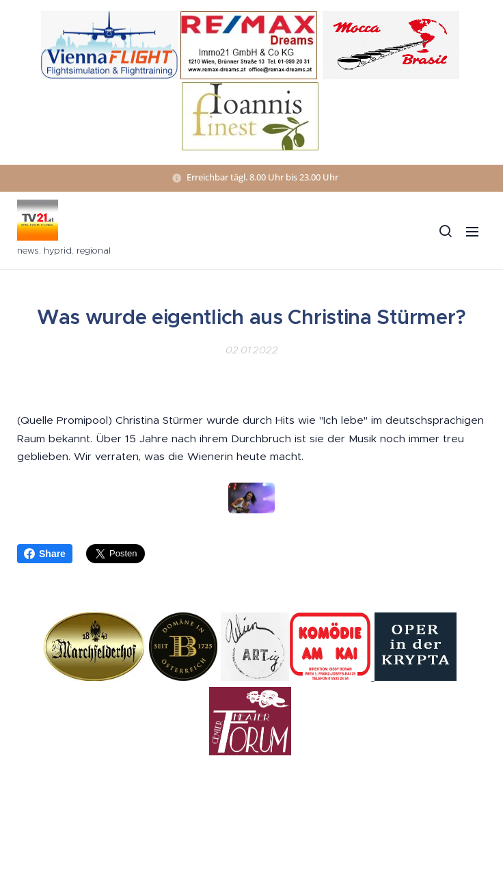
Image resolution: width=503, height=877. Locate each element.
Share (45, 553)
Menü (472, 231)
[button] (445, 231)
